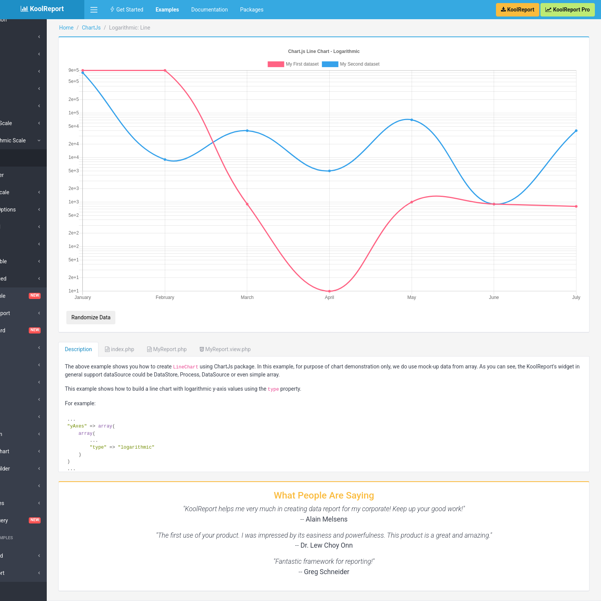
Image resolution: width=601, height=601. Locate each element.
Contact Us (578, 591)
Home (104, 28)
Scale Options (31, 209)
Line (20, 71)
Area (20, 89)
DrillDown (23, 434)
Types (22, 37)
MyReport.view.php (262, 330)
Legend (24, 227)
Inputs (19, 417)
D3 (14, 365)
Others (23, 106)
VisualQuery (42, 520)
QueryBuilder (27, 469)
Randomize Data (128, 299)
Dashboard (42, 330)
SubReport (24, 573)
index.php (157, 330)
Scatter (27, 175)
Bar (19, 54)
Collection (27, 20)
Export (19, 399)
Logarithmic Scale (36, 140)
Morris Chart (26, 451)
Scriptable (27, 261)
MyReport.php (204, 330)
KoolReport (103, 591)
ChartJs (128, 28)
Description (116, 330)
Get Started (126, 10)
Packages (251, 10)
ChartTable (42, 296)
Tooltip (23, 244)
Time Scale (28, 192)
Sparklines (24, 503)
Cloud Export (27, 313)
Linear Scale (29, 123)
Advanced (27, 279)
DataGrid (22, 348)
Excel (18, 382)
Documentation (209, 10)
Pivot (17, 486)
